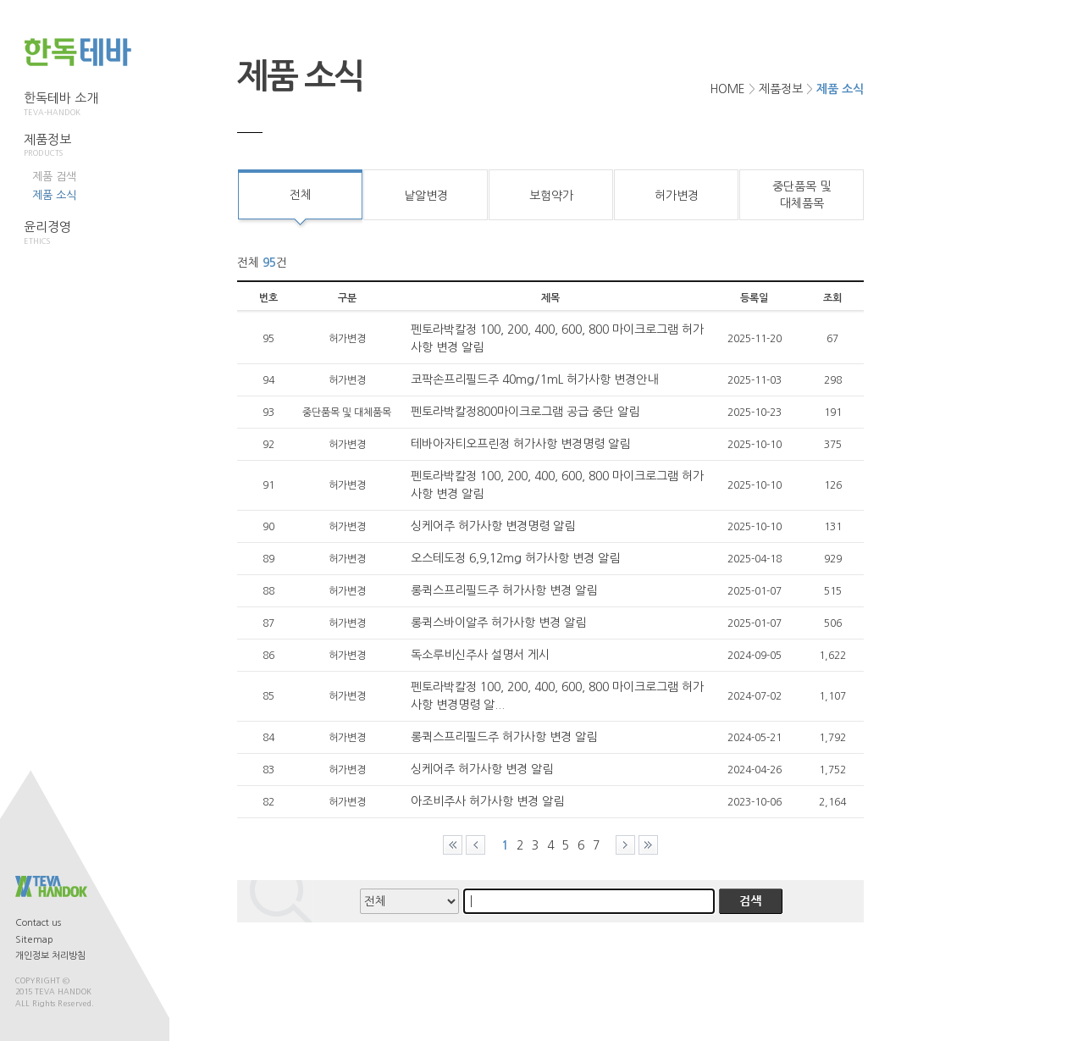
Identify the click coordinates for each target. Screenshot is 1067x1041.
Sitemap (34, 939)
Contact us (38, 922)
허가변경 (677, 196)
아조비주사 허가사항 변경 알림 (487, 801)
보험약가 (551, 196)
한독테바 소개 (61, 104)
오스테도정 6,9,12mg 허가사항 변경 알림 (515, 558)
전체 (301, 195)
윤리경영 (61, 233)
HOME (727, 89)
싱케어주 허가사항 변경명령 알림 (493, 526)
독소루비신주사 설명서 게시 (480, 655)
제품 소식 (54, 195)
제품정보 (61, 145)
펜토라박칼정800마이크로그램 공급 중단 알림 (525, 412)
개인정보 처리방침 (50, 956)
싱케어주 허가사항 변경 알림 (482, 769)
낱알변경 (426, 196)
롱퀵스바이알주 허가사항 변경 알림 (498, 622)
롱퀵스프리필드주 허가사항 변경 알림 (504, 590)
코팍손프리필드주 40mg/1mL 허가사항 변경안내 (534, 379)
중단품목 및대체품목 (801, 194)
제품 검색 (54, 176)
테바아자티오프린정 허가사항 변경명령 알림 (520, 444)
